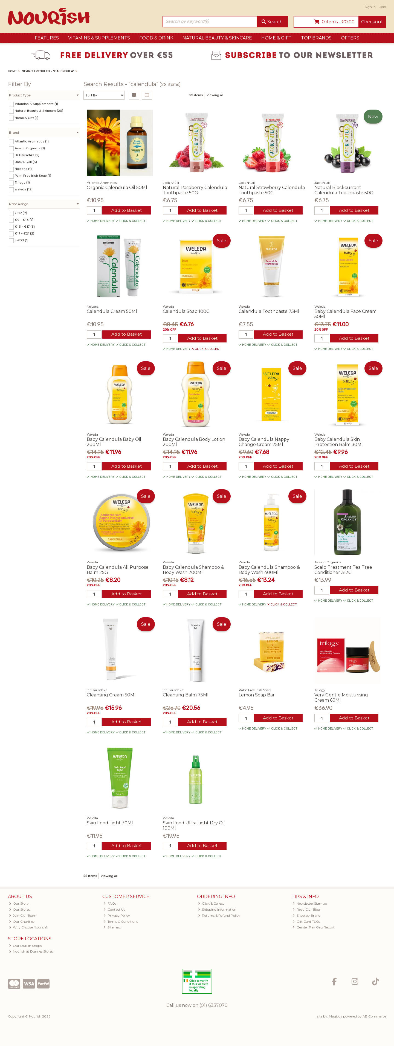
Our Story (19, 905)
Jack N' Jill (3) (26, 162)
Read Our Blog (306, 911)
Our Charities (21, 923)
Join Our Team (23, 917)
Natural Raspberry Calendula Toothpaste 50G (195, 190)
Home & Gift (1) (26, 117)
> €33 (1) (21, 240)
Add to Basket (126, 210)
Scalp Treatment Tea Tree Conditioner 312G (343, 570)
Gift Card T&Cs (306, 923)
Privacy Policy (116, 917)
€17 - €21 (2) (24, 233)
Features (47, 38)
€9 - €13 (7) (24, 220)
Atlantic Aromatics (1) (32, 141)
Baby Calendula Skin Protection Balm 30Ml (338, 442)
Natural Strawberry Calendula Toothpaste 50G (272, 190)
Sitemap (112, 929)
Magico (334, 1018)
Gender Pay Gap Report (313, 929)
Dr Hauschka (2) (27, 155)
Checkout (372, 21)
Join (382, 7)
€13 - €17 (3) (25, 226)
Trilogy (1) (22, 182)
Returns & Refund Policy (219, 917)
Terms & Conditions (120, 923)
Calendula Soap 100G (186, 311)
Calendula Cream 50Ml (112, 311)
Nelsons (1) (23, 169)
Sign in (370, 7)
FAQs (109, 905)
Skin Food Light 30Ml (110, 824)
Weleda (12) (24, 189)
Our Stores (19, 911)
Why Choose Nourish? (28, 929)
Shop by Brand (306, 917)
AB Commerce (374, 1018)
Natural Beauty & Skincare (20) (39, 111)
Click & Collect (211, 905)
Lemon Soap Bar (257, 696)
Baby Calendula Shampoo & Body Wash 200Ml (193, 570)
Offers (350, 38)
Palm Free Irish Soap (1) (33, 176)
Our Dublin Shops (25, 947)
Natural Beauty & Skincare (217, 38)
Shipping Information (217, 911)
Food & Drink (156, 38)
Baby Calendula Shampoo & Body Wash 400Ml (269, 570)
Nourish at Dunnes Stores (31, 953)
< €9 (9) (21, 213)
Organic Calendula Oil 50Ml (117, 187)
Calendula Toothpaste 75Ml (269, 311)
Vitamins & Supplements (99, 38)
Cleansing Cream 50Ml (111, 696)
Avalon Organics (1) (30, 148)
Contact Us (114, 911)
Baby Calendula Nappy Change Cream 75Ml (264, 442)
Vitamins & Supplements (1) (36, 104)
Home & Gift (276, 38)
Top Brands (316, 38)
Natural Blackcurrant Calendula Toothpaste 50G (343, 190)
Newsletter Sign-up (309, 905)
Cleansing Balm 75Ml (185, 696)
